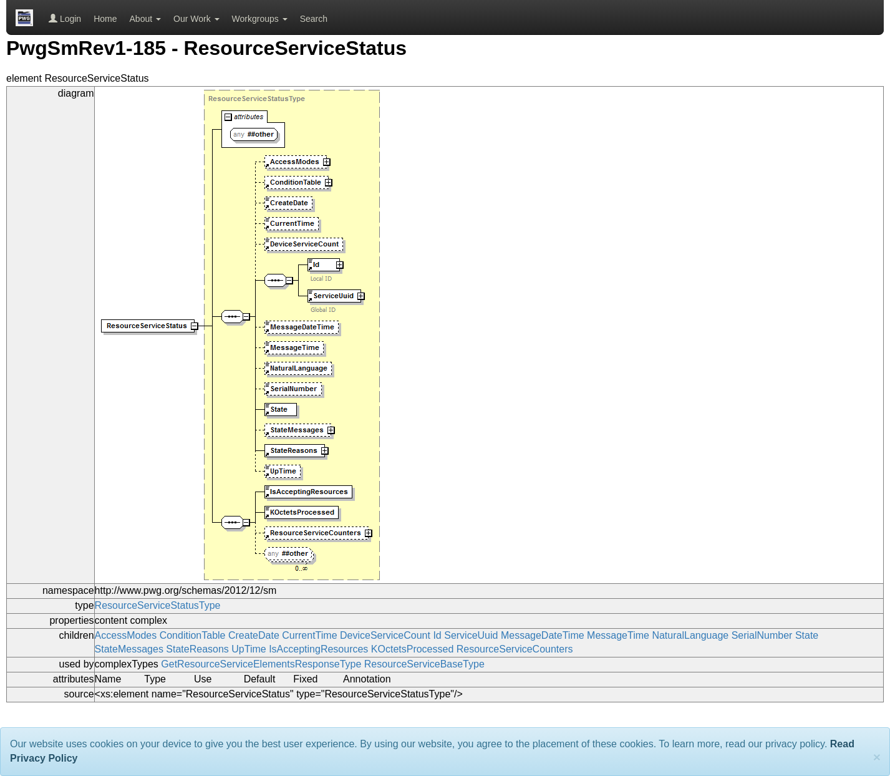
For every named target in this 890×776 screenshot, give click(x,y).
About (145, 19)
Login (65, 19)
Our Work (196, 19)
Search (313, 19)
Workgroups (260, 19)
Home (105, 19)
